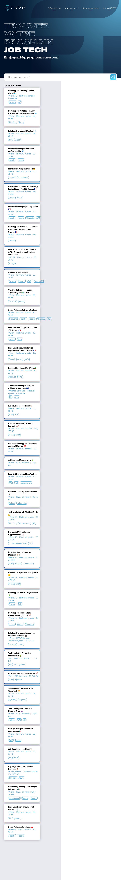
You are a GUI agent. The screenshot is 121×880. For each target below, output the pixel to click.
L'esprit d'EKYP (109, 8)
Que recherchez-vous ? (19, 77)
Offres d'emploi (54, 8)
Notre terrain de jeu (90, 8)
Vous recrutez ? (71, 8)
